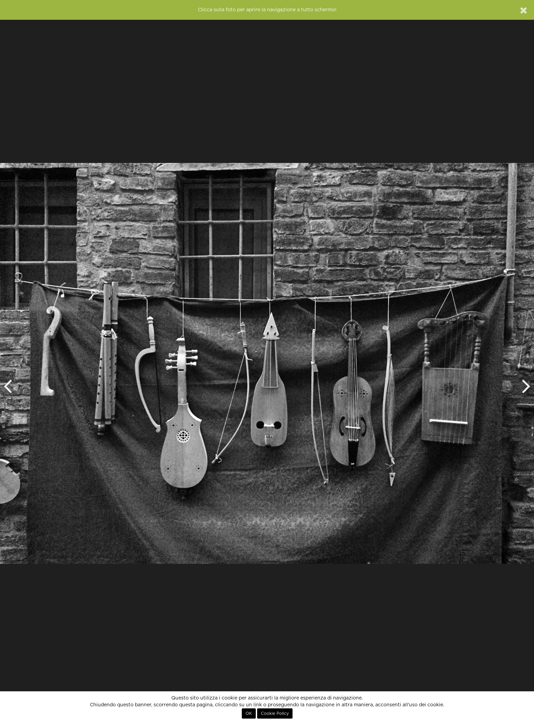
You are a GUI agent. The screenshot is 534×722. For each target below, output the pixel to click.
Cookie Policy (275, 713)
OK (249, 713)
